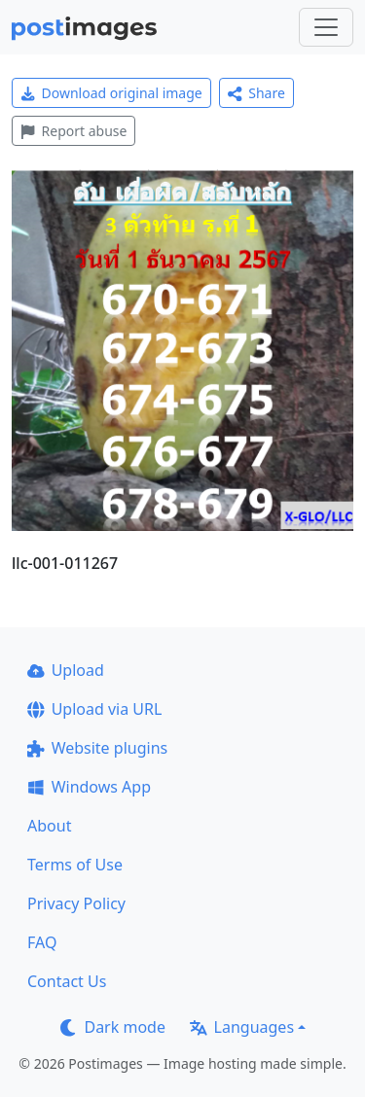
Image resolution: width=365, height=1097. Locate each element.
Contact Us (66, 981)
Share (256, 93)
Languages (242, 1027)
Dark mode (112, 1027)
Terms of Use (75, 864)
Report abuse (73, 131)
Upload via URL (94, 709)
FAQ (41, 942)
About (49, 825)
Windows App (89, 786)
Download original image (111, 93)
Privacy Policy (76, 903)
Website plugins (97, 748)
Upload (65, 670)
